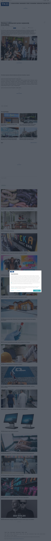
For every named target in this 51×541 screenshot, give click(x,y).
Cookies (16, 288)
